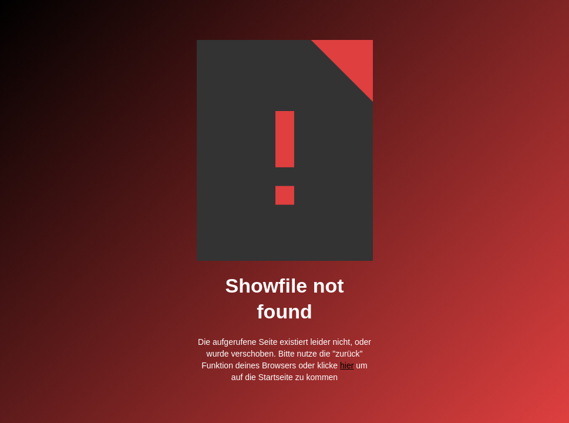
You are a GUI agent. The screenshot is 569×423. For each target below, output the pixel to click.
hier (346, 365)
